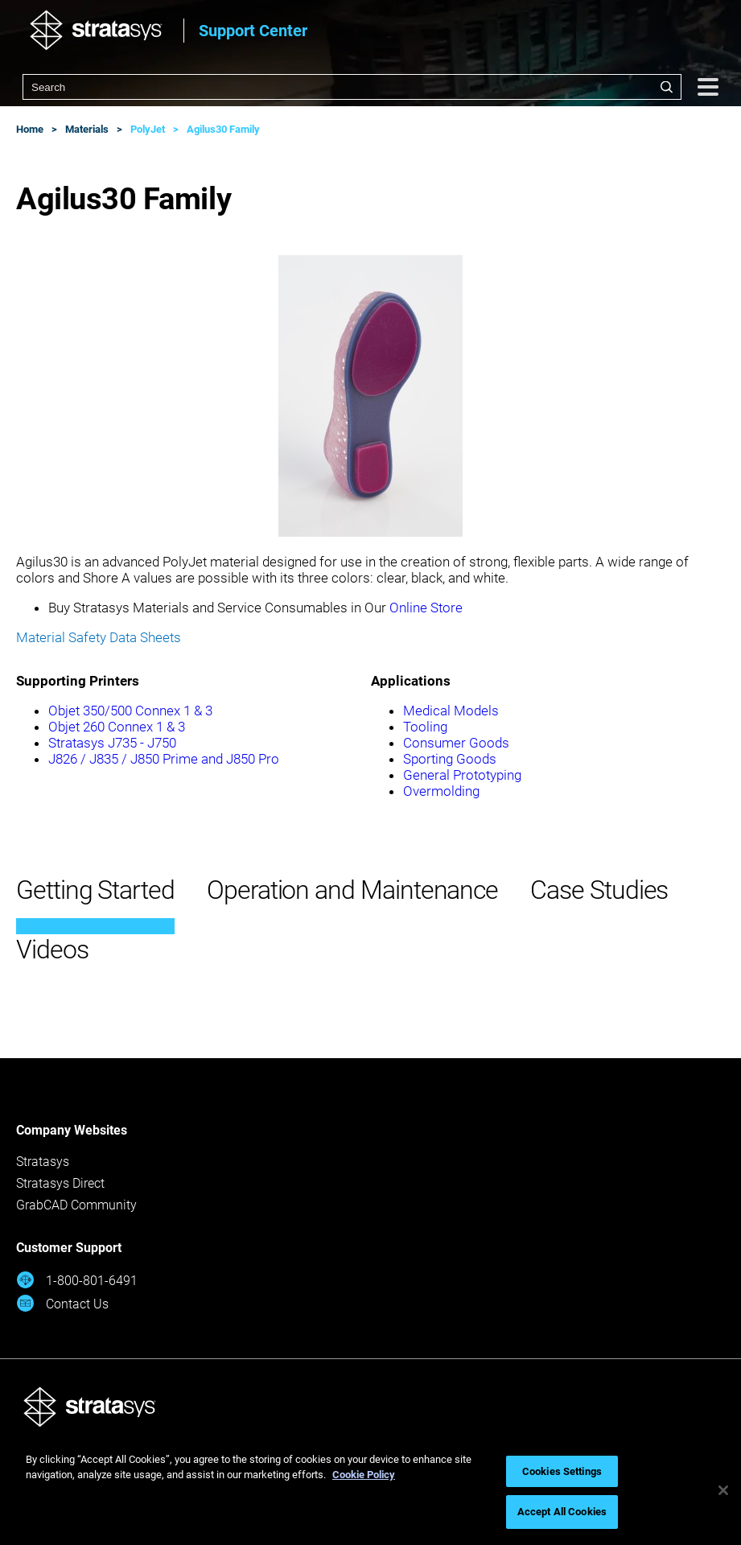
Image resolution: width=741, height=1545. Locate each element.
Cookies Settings (562, 1471)
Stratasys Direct (60, 1183)
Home (29, 129)
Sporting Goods (449, 759)
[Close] (723, 1490)
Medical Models (451, 710)
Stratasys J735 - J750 (112, 743)
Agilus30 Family (223, 129)
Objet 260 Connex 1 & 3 (116, 727)
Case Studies (599, 890)
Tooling (425, 727)
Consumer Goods (456, 743)
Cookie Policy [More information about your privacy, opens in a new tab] (363, 1475)
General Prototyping (462, 775)
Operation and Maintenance (352, 890)
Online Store (426, 607)
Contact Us (62, 1303)
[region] (370, 1490)
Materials (87, 129)
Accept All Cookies (562, 1512)
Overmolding (441, 791)
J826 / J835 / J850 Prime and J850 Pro (163, 759)
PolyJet (147, 129)
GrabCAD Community (76, 1205)
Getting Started (95, 890)
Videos (52, 949)
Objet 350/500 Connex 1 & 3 (130, 710)
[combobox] (352, 87)
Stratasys (42, 1161)
